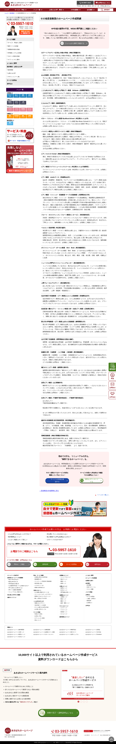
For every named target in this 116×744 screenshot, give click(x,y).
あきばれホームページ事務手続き (67, 629)
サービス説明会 (12, 80)
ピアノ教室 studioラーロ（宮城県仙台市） (56, 177)
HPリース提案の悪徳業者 (15, 589)
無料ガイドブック (11, 597)
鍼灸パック (23, 116)
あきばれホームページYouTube (93, 632)
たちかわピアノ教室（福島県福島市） (54, 103)
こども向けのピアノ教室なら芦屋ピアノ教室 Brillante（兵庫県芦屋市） (65, 90)
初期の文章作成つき (40, 587)
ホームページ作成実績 (91, 578)
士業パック (23, 102)
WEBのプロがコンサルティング (42, 596)
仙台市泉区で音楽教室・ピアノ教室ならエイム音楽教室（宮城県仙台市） (65, 296)
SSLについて (38, 620)
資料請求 (89, 600)
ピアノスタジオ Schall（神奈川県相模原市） (56, 154)
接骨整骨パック (16, 116)
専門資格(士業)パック (66, 592)
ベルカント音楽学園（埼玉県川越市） (54, 228)
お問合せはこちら (103, 3)
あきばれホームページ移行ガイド (67, 632)
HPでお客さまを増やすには (15, 587)
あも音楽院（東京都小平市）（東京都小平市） (56, 75)
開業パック (23, 95)
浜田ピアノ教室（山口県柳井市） (52, 382)
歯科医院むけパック (64, 617)
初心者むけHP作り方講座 (13, 594)
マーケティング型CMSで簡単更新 (43, 581)
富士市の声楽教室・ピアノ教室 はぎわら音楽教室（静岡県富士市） (63, 321)
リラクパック (16, 109)
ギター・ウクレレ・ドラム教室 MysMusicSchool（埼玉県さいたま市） (65, 118)
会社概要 (89, 585)
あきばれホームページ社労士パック (16, 636)
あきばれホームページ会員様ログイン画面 (44, 632)
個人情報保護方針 (105, 735)
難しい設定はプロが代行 (41, 598)
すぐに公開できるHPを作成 (41, 607)
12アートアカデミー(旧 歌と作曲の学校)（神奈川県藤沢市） (61, 53)
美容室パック (23, 109)
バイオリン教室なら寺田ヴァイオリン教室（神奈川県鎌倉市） (62, 131)
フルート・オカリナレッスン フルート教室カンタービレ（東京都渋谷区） (66, 215)
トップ (6, 10)
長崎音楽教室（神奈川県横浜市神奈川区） (55, 435)
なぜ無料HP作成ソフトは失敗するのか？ (19, 585)
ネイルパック (29, 109)
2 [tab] (81, 702)
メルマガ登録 (89, 592)
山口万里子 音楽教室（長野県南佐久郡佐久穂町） (57, 339)
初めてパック (16, 95)
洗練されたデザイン (40, 603)
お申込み (88, 605)
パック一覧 (19, 89)
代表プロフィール (91, 587)
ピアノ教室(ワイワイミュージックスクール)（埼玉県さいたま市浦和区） (65, 166)
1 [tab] (78, 702)
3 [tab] (84, 702)
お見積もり (89, 602)
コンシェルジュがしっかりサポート (43, 594)
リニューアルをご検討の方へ (16, 592)
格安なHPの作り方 (13, 581)
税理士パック (10, 102)
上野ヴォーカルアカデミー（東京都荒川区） (56, 283)
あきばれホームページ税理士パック (16, 634)
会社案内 (87, 735)
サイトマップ (95, 735)
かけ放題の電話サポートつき (42, 592)
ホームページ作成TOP (13, 575)
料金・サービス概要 (39, 575)
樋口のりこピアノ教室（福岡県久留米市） (55, 367)
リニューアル (10, 95)
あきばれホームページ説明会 (93, 629)
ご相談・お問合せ (91, 598)
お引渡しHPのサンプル (40, 609)
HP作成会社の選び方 (14, 583)
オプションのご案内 (40, 618)
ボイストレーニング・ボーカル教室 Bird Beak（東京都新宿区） (63, 248)
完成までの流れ (38, 614)
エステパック (10, 109)
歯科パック (10, 123)
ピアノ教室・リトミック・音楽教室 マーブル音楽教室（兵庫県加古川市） (66, 195)
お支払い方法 (38, 616)
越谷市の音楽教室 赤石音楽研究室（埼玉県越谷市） (58, 420)
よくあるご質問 (12, 63)
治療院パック (29, 116)
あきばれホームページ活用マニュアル (68, 634)
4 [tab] (87, 702)
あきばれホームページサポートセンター (44, 634)
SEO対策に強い (39, 583)
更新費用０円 (38, 579)
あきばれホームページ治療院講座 (42, 629)
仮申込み (10, 83)
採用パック (29, 95)
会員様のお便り (89, 580)
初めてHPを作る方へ (14, 579)
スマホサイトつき (39, 585)
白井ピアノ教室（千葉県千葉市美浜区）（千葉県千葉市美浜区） (62, 398)
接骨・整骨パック (65, 603)
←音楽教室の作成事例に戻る (49, 490)
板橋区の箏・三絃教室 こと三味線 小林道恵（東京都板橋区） (62, 352)
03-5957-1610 (85, 3)
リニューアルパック (66, 577)
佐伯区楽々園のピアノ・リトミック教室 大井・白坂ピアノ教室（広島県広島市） (68, 309)
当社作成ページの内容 (40, 605)
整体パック (10, 116)
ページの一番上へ (103, 495)
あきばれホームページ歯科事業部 (15, 629)
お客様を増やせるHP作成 (41, 577)
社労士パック (16, 102)
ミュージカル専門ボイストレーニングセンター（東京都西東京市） (63, 263)
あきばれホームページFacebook (94, 634)
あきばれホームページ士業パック (15, 632)
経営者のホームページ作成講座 (15, 577)
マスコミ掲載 (90, 589)
